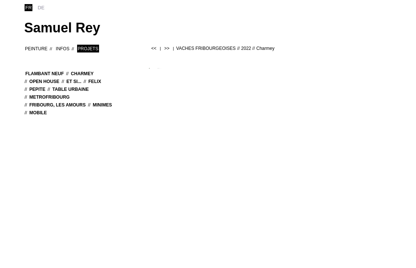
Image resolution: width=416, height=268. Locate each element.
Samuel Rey (62, 27)
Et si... (73, 81)
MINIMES (102, 105)
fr (28, 7)
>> (166, 48)
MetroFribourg (49, 97)
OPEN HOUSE (44, 81)
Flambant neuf (44, 73)
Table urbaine (70, 89)
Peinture (36, 48)
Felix (94, 81)
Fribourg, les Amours (57, 105)
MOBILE (38, 112)
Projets (88, 48)
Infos (63, 48)
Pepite (37, 89)
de (41, 7)
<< (153, 48)
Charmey (82, 73)
